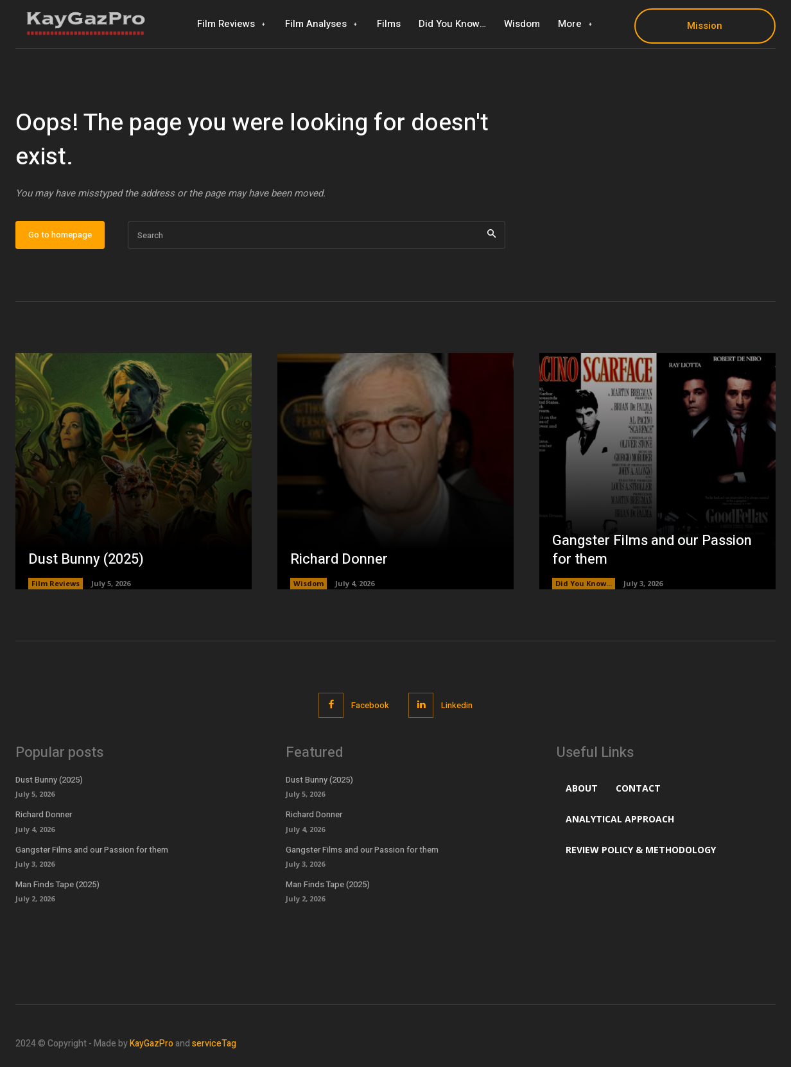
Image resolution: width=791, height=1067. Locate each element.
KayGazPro (151, 1043)
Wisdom (308, 583)
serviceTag (214, 1043)
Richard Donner (339, 559)
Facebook (370, 705)
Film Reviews (55, 583)
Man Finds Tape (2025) (57, 884)
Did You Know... (583, 583)
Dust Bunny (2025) (86, 559)
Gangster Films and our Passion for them (652, 549)
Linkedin (457, 705)
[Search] (491, 235)
